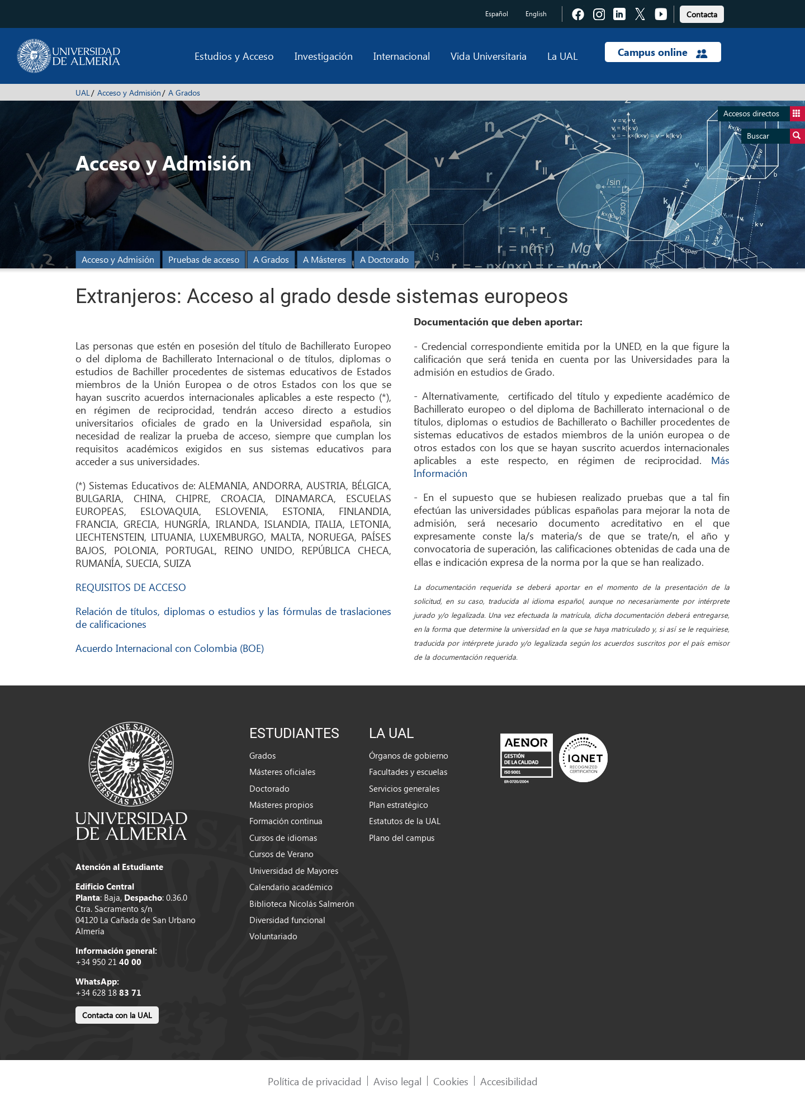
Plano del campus (401, 837)
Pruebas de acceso (203, 259)
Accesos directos (764, 113)
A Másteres (324, 259)
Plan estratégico (398, 804)
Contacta (701, 14)
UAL (82, 92)
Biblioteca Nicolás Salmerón (301, 903)
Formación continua (286, 820)
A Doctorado (384, 259)
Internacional (401, 56)
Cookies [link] (450, 1081)
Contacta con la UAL (117, 1015)
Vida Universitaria (489, 56)
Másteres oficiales (282, 771)
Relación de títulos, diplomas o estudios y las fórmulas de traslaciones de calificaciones (233, 617)
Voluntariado (273, 936)
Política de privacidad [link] (315, 1081)
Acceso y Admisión (129, 92)
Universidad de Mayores (293, 870)
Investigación (324, 56)
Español (496, 14)
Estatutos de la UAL (405, 820)
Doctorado (269, 788)
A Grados (184, 92)
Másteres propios (281, 804)
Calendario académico (291, 886)
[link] (702, 13)
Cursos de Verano (281, 853)
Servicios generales (404, 788)
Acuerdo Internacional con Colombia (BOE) (169, 648)
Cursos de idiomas (283, 837)
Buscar (776, 136)
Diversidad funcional (287, 919)
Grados (262, 755)
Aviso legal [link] (397, 1081)
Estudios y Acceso (234, 56)
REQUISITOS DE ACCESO (130, 587)
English (536, 14)
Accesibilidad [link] (509, 1081)
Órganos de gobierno (408, 755)
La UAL (562, 56)
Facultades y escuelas (408, 771)
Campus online (663, 52)
